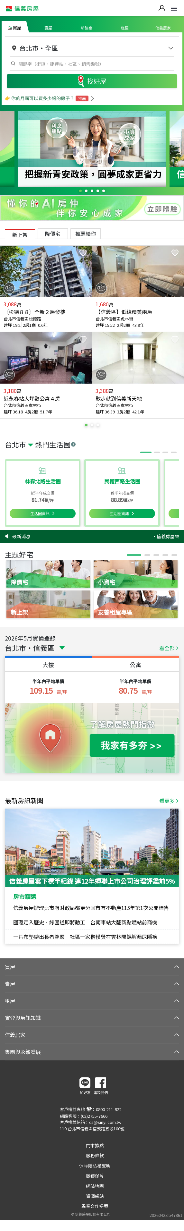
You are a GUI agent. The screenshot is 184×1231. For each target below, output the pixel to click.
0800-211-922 (109, 1109)
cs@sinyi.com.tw (105, 1122)
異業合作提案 (94, 1206)
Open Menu (174, 9)
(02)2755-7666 (94, 1116)
